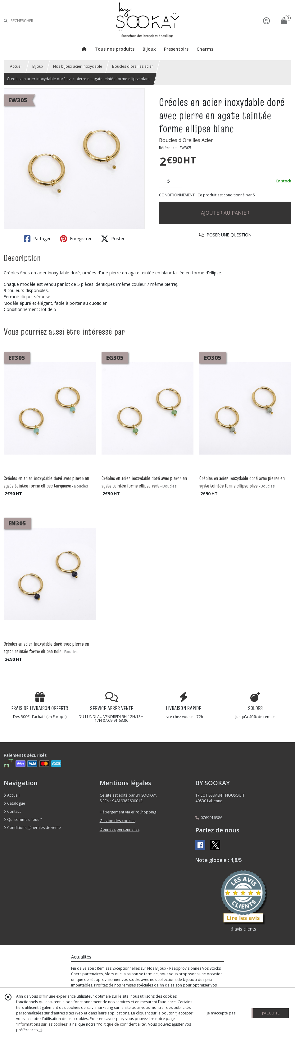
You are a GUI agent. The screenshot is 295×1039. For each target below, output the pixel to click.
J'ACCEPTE (270, 1013)
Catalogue (14, 803)
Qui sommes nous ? (23, 819)
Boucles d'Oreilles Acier (186, 140)
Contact (12, 811)
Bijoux (37, 66)
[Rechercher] (5, 21)
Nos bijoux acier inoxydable (77, 66)
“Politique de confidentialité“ (121, 1024)
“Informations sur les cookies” (42, 1024)
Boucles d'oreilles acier (132, 66)
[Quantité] (170, 181)
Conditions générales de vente (32, 827)
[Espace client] (266, 20)
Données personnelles (119, 829)
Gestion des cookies (117, 820)
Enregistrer (76, 238)
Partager (37, 238)
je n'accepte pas (221, 1013)
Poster (113, 238)
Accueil (16, 66)
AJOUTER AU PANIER (225, 212)
